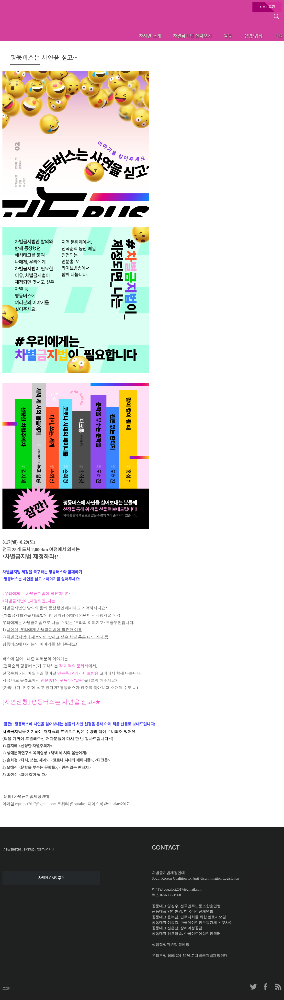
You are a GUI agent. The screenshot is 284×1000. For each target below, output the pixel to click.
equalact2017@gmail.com (35, 804)
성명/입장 (244, 35)
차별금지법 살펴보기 (178, 35)
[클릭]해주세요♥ (103, 680)
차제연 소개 (133, 35)
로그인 (6, 989)
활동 (216, 35)
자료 (272, 35)
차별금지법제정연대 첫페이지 (35, 29)
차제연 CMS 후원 (51, 877)
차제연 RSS (278, 987)
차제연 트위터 (253, 987)
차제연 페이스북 (266, 987)
